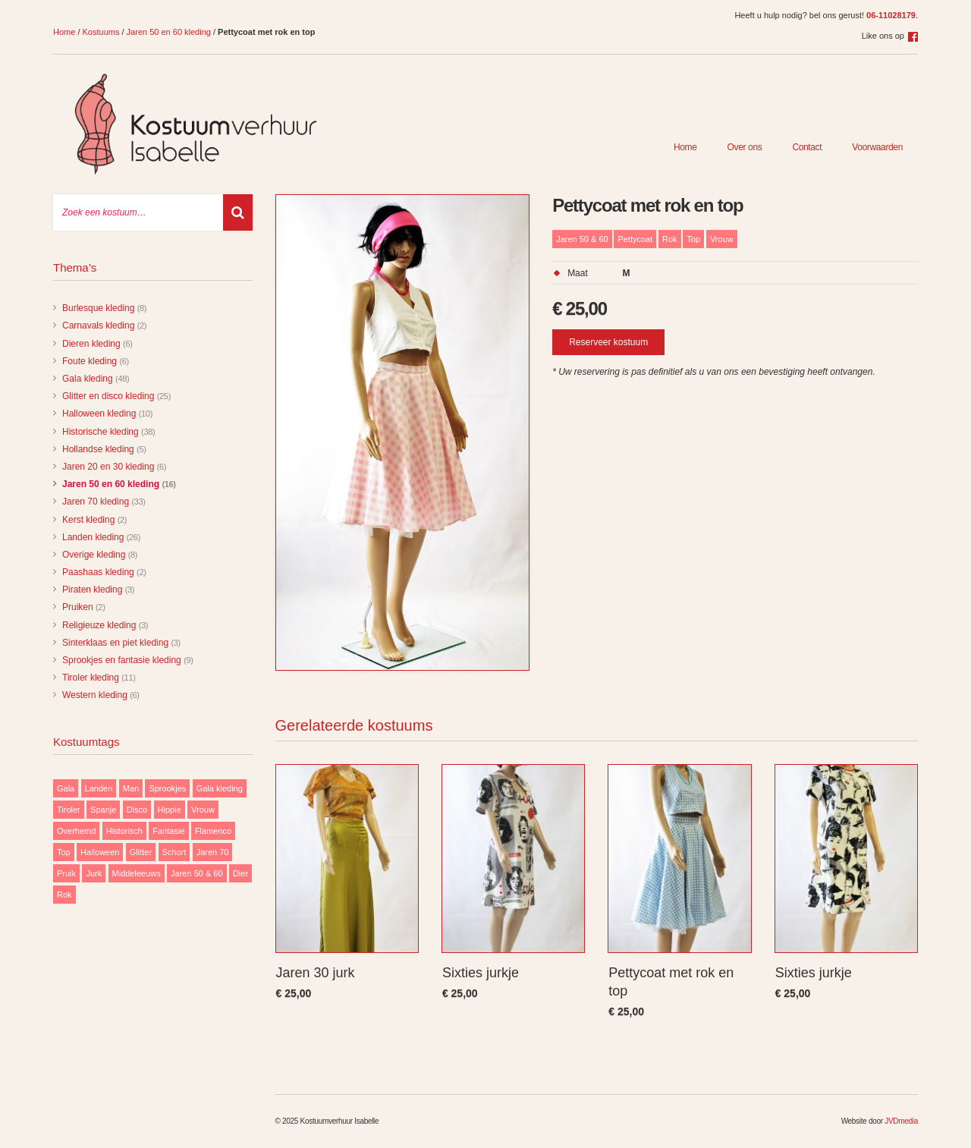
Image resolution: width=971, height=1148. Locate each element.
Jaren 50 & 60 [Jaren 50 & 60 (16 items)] (197, 873)
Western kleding (94, 695)
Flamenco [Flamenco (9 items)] (213, 830)
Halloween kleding (99, 413)
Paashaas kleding (98, 572)
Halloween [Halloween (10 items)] (99, 852)
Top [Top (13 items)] (64, 852)
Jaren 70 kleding (95, 501)
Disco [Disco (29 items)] (137, 809)
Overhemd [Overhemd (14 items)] (76, 830)
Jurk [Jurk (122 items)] (94, 873)
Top (693, 239)
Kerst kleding (88, 519)
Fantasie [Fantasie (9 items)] (168, 830)
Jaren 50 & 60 (582, 239)
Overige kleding (93, 554)
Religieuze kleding (99, 625)
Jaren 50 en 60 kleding (169, 31)
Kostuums (101, 31)
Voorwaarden (877, 147)
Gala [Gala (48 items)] (65, 788)
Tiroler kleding (90, 677)
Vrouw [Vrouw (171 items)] (203, 809)
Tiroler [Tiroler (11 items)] (68, 809)
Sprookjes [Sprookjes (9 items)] (167, 788)
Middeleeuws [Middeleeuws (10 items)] (136, 873)
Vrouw (722, 239)
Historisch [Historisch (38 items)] (124, 830)
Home (64, 31)
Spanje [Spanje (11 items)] (103, 809)
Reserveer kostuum (608, 342)
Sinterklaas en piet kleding (115, 642)
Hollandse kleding (98, 449)
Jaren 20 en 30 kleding (108, 466)
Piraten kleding (92, 589)
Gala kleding (87, 378)
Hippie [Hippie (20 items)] (169, 809)
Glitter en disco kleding (108, 396)
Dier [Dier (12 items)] (240, 873)
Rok (669, 239)
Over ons (744, 147)
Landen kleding (93, 537)
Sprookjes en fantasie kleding (121, 660)
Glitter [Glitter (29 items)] (141, 852)
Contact (807, 147)
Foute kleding (89, 361)
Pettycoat (634, 239)
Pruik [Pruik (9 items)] (66, 873)
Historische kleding (100, 431)
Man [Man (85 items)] (131, 788)
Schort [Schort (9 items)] (174, 852)
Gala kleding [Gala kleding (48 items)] (219, 788)
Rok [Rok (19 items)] (64, 894)
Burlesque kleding (98, 308)
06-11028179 (891, 15)
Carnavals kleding (98, 325)
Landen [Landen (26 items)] (99, 788)
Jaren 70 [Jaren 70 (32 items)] (212, 852)
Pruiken (77, 607)
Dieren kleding (91, 343)
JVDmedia (901, 1121)
